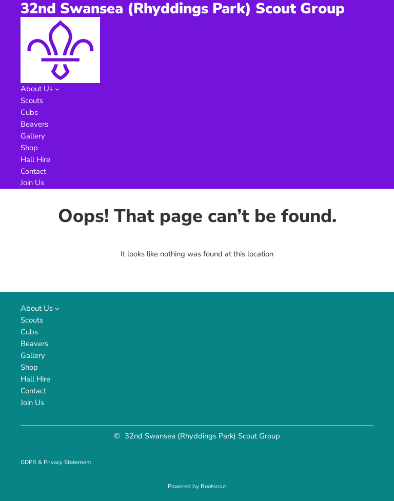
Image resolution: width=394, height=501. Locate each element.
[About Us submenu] (57, 89)
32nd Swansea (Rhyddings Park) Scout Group (202, 436)
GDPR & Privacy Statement (56, 462)
